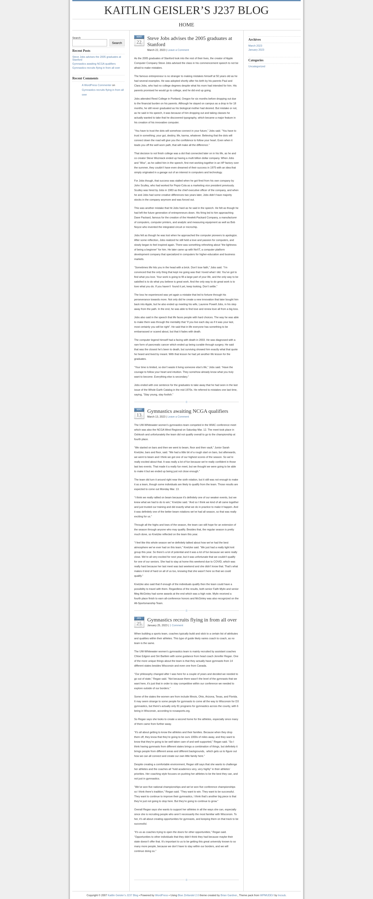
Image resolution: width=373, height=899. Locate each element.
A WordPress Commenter (97, 85)
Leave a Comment (178, 49)
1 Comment (176, 625)
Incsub (281, 895)
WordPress (161, 895)
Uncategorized (256, 66)
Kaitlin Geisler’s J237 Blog (186, 10)
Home (186, 25)
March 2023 (255, 45)
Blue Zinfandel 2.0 (188, 895)
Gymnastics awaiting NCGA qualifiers (94, 63)
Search (76, 37)
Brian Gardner (229, 895)
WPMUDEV (267, 895)
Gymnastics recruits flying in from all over (96, 67)
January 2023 (256, 49)
